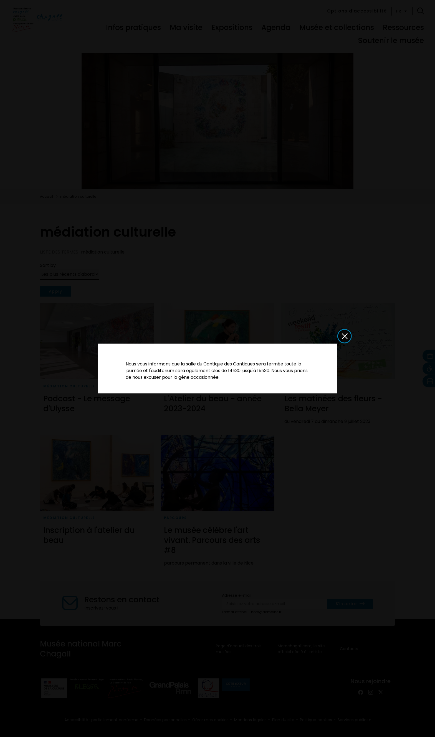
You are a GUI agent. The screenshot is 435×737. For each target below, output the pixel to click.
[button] (344, 336)
